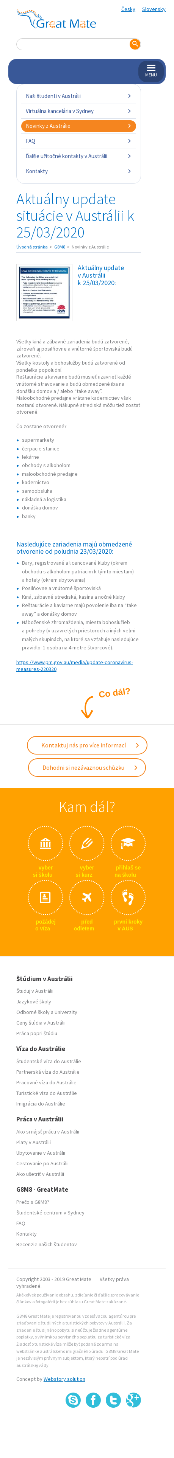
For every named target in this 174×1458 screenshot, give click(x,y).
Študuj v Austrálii (34, 991)
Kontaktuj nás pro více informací (90, 745)
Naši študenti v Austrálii (79, 95)
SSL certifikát (113, 1424)
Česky (128, 9)
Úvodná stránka (32, 247)
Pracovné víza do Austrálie (46, 1082)
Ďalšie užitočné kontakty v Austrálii (79, 156)
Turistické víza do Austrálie (46, 1093)
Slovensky (154, 9)
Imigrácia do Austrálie (40, 1103)
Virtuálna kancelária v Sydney (79, 111)
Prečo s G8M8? (32, 1202)
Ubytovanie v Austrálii (40, 1152)
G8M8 (59, 247)
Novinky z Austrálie (79, 125)
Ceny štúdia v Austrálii (41, 1022)
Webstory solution (64, 1379)
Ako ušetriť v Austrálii (40, 1174)
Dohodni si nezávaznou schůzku (90, 767)
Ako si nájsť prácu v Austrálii (47, 1131)
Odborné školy (33, 1012)
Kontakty (79, 171)
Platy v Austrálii (33, 1142)
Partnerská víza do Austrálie (48, 1071)
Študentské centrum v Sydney (50, 1212)
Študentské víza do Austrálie (48, 1061)
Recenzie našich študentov (46, 1244)
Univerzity (66, 1012)
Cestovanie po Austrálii (42, 1163)
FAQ (79, 140)
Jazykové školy (33, 1001)
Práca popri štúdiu (36, 1033)
